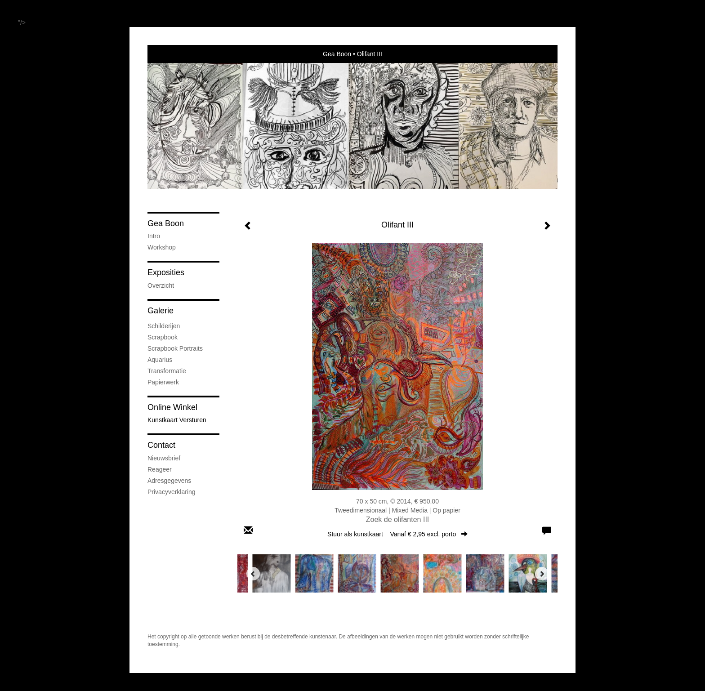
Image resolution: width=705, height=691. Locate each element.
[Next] (542, 573)
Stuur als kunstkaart (397, 534)
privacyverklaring (171, 491)
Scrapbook (162, 337)
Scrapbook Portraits (175, 348)
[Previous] (253, 573)
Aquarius (159, 359)
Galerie (160, 310)
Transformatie (166, 370)
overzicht (160, 285)
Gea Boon (337, 54)
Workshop (161, 247)
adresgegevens (169, 480)
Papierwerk (163, 382)
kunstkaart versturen (176, 420)
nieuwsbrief (163, 458)
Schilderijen (163, 326)
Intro (153, 236)
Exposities (165, 272)
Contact (161, 445)
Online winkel (172, 407)
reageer (159, 469)
